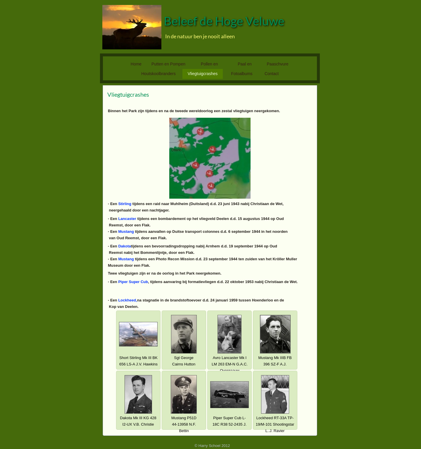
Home (136, 64)
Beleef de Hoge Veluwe (224, 21)
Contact (272, 73)
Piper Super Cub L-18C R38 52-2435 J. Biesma (229, 424)
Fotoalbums (241, 73)
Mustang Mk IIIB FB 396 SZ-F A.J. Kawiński (274, 364)
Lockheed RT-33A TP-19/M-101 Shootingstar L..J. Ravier (275, 424)
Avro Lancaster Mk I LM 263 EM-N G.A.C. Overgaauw (230, 364)
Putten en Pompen (168, 64)
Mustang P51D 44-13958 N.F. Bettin (183, 424)
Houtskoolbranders (158, 73)
